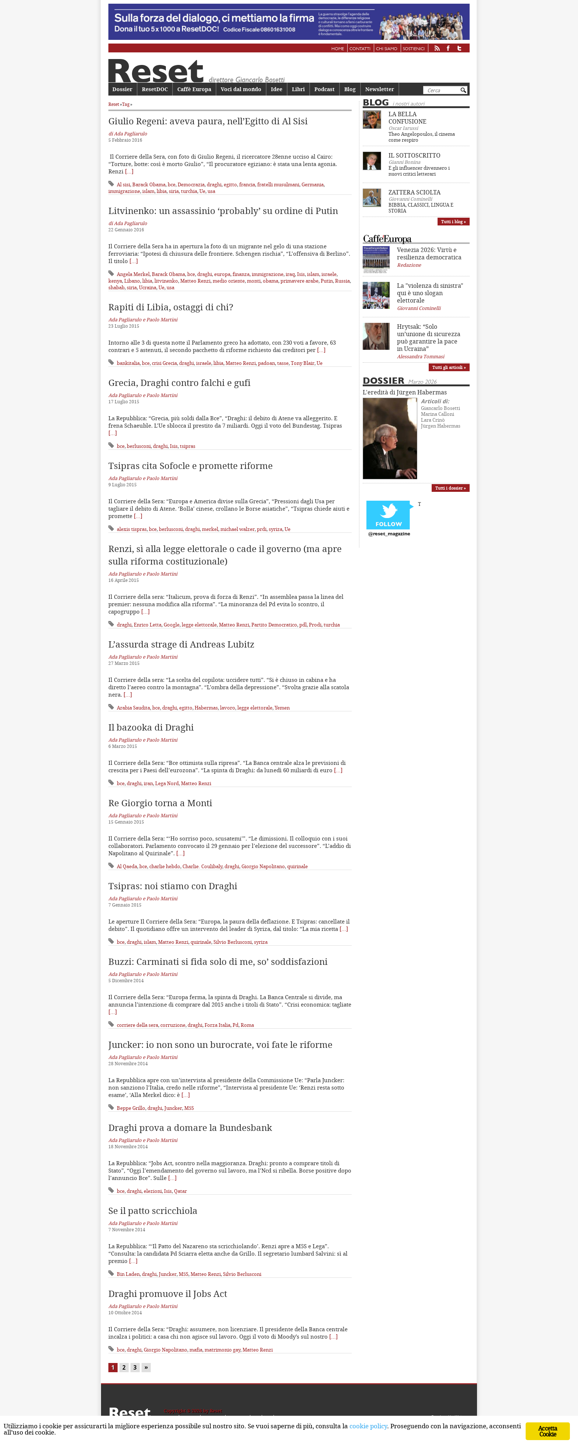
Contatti (359, 49)
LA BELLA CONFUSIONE (407, 117)
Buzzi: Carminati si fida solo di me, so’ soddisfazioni (218, 961)
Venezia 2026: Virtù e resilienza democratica (429, 253)
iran (148, 783)
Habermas (206, 707)
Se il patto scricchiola (153, 1210)
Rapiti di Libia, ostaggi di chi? (170, 307)
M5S (189, 1108)
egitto (230, 184)
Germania (313, 184)
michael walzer (237, 529)
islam (148, 191)
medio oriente (229, 280)
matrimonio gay (222, 1349)
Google (172, 624)
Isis (301, 274)
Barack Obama (149, 184)
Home (337, 49)
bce (171, 184)
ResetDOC (155, 89)
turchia (189, 191)
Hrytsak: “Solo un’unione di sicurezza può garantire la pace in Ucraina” (428, 337)
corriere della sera (137, 1025)
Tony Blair (302, 363)
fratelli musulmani (278, 184)
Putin (327, 280)
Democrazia (191, 184)
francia (247, 184)
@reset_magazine (389, 534)
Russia (342, 280)
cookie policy (368, 1426)
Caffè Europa (194, 89)
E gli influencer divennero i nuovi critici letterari (419, 171)
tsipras (187, 446)
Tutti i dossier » (450, 488)
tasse (283, 363)
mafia (195, 1349)
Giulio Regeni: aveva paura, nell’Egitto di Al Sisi (208, 121)
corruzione (172, 1025)
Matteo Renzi (195, 280)
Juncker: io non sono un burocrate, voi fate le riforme (220, 1044)
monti (254, 280)
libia (162, 191)
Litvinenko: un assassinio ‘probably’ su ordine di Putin (223, 211)
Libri (298, 89)
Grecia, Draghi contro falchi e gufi (179, 383)
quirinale (297, 866)
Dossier (122, 89)
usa (211, 191)
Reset (113, 104)
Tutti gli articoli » (449, 367)
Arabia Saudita (133, 707)
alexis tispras (132, 529)
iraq (290, 274)
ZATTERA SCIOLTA (415, 192)
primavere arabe (299, 280)
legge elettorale (199, 624)
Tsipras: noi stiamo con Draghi (172, 886)
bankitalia (128, 363)
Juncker (173, 1108)
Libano (132, 280)
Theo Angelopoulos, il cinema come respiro (422, 137)
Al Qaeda (127, 866)
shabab (116, 287)
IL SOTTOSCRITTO (415, 155)
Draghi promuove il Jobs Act (167, 1294)
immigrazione (124, 191)
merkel (210, 529)
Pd (235, 1025)
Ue (202, 191)
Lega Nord (167, 783)
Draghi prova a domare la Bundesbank (190, 1127)
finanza (241, 274)
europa (222, 274)
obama (270, 280)
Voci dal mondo (241, 89)
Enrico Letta (147, 624)
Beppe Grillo (131, 1108)
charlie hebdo (164, 866)
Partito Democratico (274, 624)
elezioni (153, 1191)
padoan (266, 363)
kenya (115, 280)
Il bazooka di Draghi (151, 727)
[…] (129, 171)
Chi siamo (386, 49)
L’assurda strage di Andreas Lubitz (181, 644)
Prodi (315, 624)
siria (174, 191)
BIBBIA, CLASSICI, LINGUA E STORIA (421, 208)
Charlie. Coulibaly (202, 866)
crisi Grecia (164, 363)
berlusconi (139, 446)
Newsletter (379, 89)
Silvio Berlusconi (232, 942)
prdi (262, 529)
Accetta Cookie (547, 1431)
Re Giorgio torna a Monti (160, 803)
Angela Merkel (133, 274)
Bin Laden (128, 1274)
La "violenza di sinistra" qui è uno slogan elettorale (430, 293)
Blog (350, 89)
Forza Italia (217, 1025)
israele (329, 274)
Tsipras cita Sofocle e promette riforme (190, 466)
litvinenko (166, 280)
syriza (275, 529)
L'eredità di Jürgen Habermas (405, 392)
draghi (214, 184)
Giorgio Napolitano (263, 866)
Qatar (180, 1191)
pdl (303, 624)
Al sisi (123, 184)
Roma (247, 1025)
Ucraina (147, 287)
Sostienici (414, 49)
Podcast (324, 89)
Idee (276, 89)
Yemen (282, 707)
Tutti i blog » (453, 221)
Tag (125, 104)
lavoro (227, 707)
